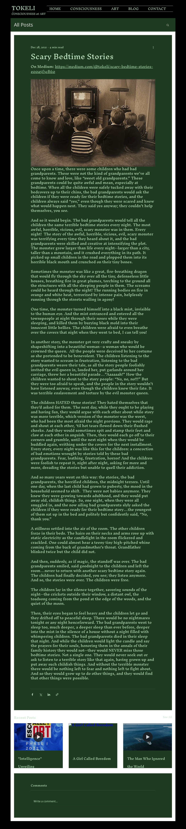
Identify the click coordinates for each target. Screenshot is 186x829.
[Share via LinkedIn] (48, 694)
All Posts (23, 25)
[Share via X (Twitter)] (40, 694)
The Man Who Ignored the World (146, 762)
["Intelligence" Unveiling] (38, 737)
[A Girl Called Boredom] (93, 737)
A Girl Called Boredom (92, 758)
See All (167, 717)
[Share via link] (57, 694)
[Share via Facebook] (32, 694)
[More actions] (153, 47)
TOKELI (23, 8)
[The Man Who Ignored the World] (147, 737)
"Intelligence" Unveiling (30, 762)
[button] (167, 25)
